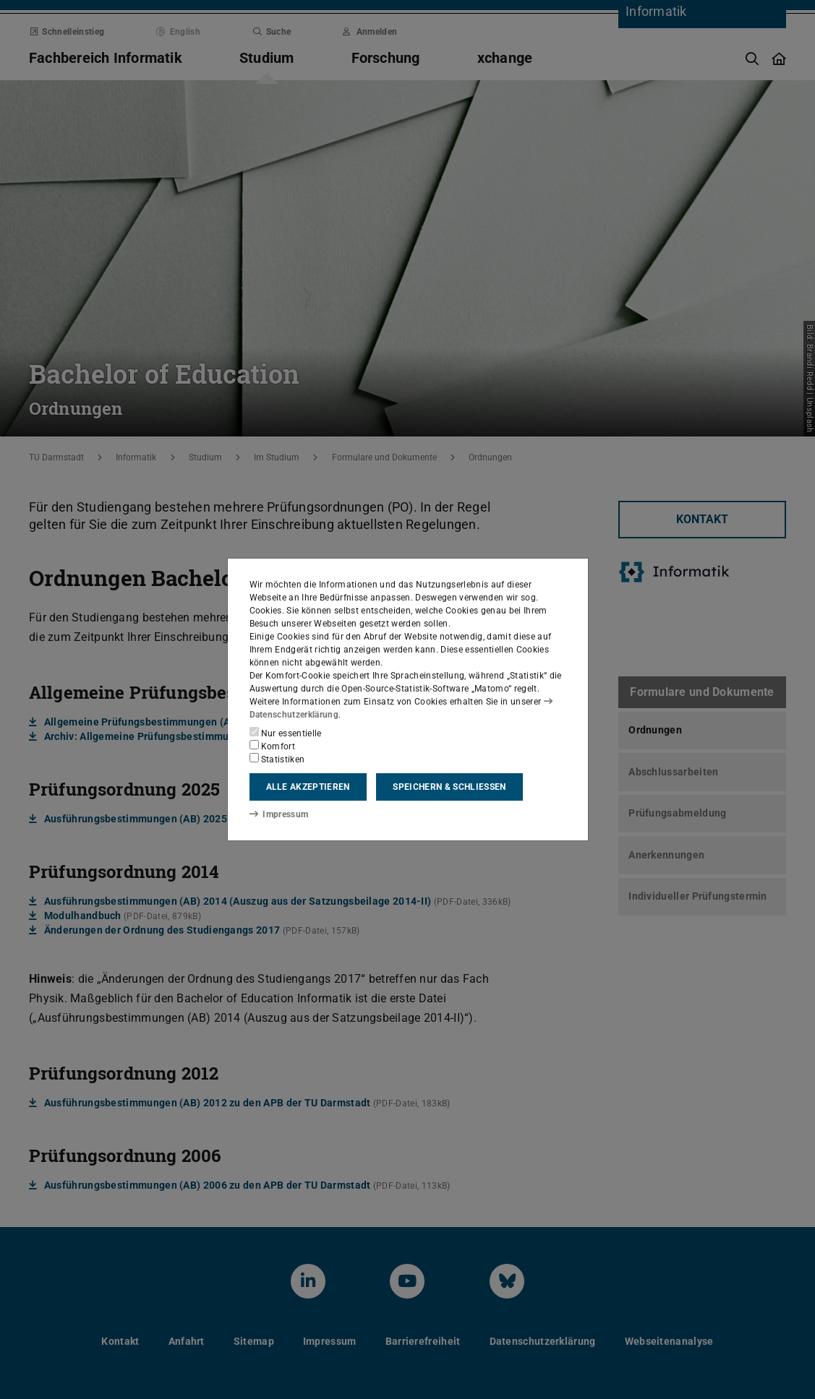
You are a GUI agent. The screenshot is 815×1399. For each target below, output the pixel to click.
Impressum (278, 814)
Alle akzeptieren (308, 787)
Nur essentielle (285, 733)
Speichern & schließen (449, 787)
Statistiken (277, 759)
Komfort (272, 746)
